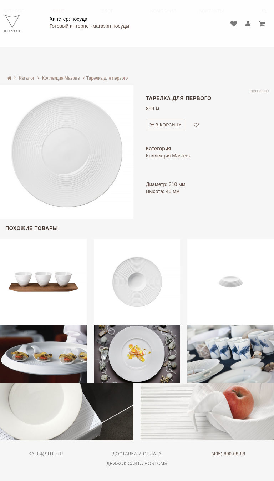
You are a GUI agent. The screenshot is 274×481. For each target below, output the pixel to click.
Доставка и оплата (137, 453)
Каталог (27, 78)
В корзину (165, 124)
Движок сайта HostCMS (137, 463)
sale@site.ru (45, 453)
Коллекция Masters (61, 78)
